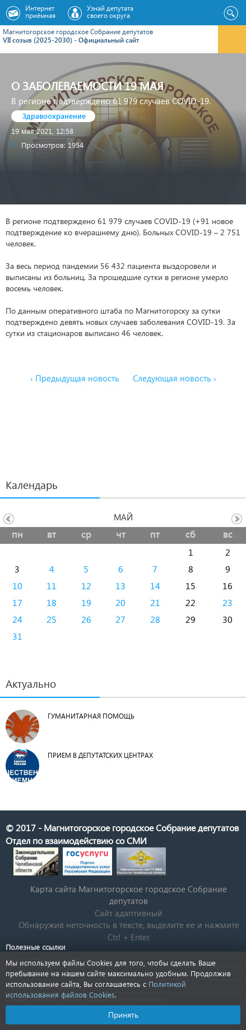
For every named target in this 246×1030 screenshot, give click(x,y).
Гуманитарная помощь (91, 716)
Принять (123, 1014)
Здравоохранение (54, 115)
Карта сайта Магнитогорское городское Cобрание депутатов (128, 894)
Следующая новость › (174, 378)
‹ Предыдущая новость (74, 378)
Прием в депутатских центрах (100, 755)
